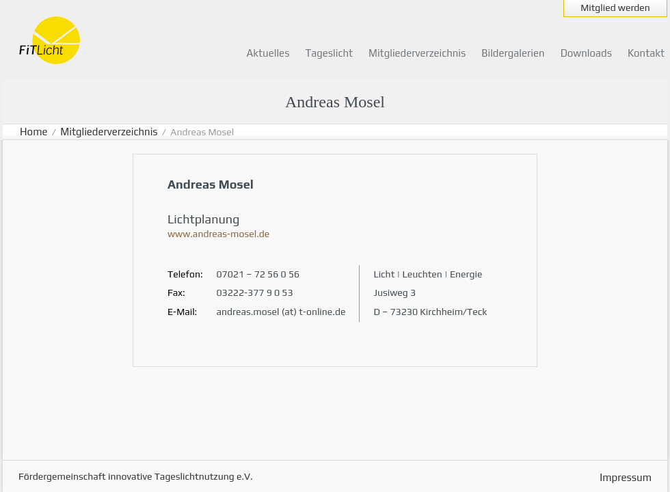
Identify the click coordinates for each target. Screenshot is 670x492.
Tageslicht (329, 53)
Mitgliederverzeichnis (417, 53)
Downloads (586, 53)
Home (34, 131)
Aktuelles (268, 53)
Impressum (626, 477)
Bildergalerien (512, 53)
